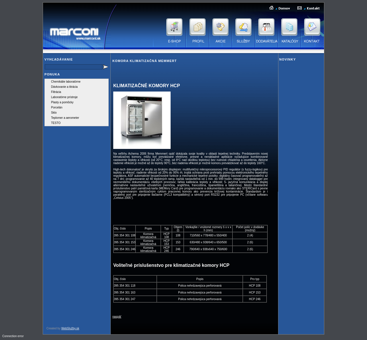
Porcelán (56, 107)
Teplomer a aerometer (65, 117)
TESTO (55, 123)
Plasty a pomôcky (62, 102)
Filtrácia (56, 92)
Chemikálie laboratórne (66, 81)
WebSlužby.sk (70, 328)
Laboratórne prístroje (64, 97)
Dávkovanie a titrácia (64, 86)
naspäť (116, 316)
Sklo (53, 112)
